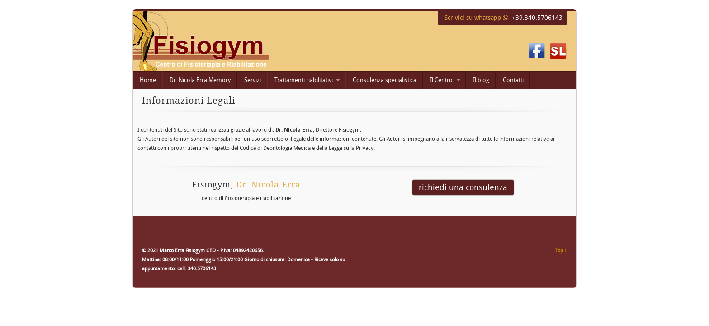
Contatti (513, 80)
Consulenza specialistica (384, 80)
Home (148, 80)
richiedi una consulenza (463, 187)
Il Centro (441, 81)
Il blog (481, 80)
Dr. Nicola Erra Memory (200, 80)
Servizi (252, 80)
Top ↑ (561, 250)
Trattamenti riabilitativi (304, 81)
